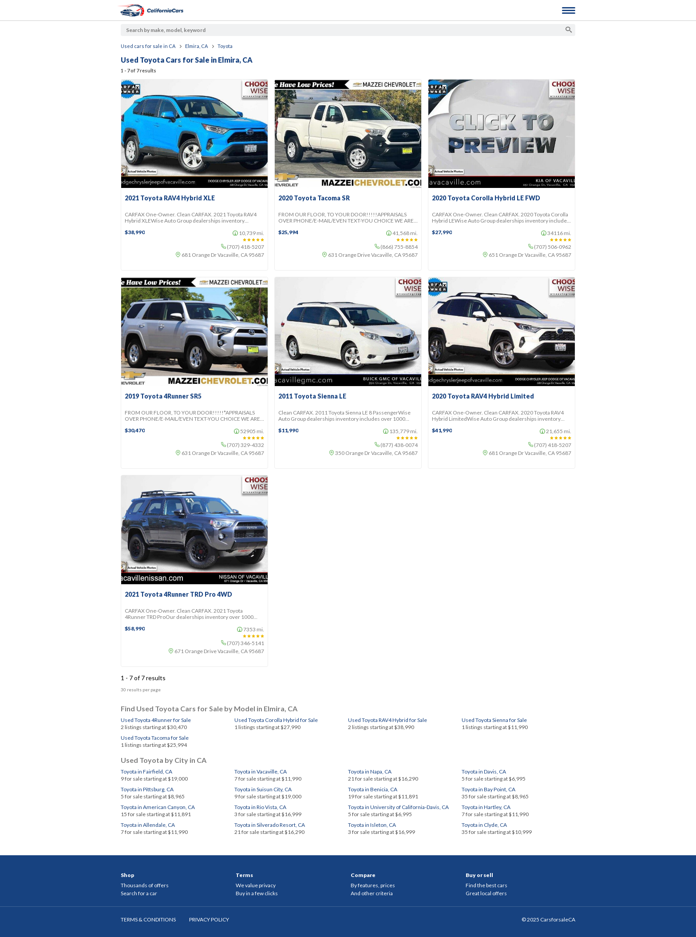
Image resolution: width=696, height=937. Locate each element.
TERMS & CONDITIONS (148, 919)
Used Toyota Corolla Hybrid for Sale (276, 720)
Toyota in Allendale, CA (148, 824)
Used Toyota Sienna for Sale (494, 720)
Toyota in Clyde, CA (484, 824)
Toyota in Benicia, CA (372, 789)
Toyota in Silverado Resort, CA (269, 824)
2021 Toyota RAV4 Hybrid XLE (170, 198)
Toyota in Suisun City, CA (263, 789)
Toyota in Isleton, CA (372, 824)
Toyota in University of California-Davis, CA (398, 807)
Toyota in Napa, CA (370, 771)
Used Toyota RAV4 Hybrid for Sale (387, 720)
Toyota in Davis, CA (484, 771)
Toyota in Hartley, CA (486, 807)
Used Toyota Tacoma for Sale (155, 737)
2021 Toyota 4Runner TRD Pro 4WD (178, 594)
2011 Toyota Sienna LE (312, 396)
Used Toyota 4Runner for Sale (156, 720)
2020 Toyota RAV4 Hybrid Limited (483, 396)
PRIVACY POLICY (209, 919)
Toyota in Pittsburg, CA (147, 789)
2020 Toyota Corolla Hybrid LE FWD (486, 198)
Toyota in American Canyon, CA (158, 807)
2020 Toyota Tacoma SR (314, 198)
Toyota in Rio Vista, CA (260, 807)
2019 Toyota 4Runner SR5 (163, 396)
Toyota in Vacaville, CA (260, 771)
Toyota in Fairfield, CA (146, 771)
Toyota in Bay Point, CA (488, 789)
